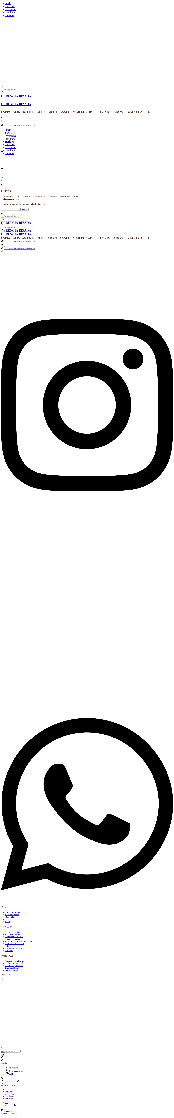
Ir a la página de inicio (10, 199)
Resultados (10, 12)
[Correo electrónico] (11, 209)
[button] (2, 1116)
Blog (7, 1102)
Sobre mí (9, 15)
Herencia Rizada (16, 104)
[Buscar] (2, 92)
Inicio (8, 3)
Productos (10, 9)
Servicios (10, 6)
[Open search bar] (2, 87)
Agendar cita (10, 1105)
